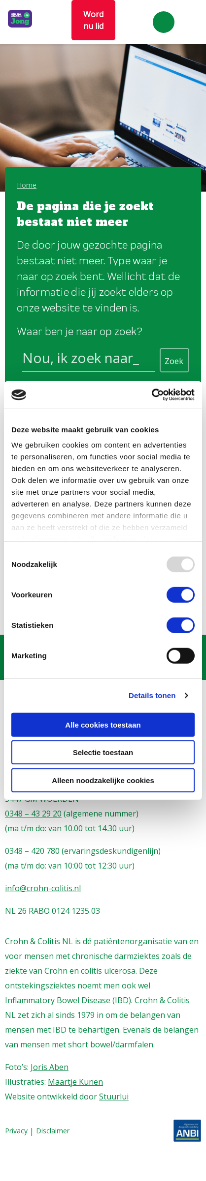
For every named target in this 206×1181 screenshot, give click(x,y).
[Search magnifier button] (174, 360)
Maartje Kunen (75, 1081)
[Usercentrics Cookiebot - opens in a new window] (151, 395)
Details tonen (152, 695)
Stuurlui (114, 1096)
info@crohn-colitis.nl (43, 888)
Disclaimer (52, 1131)
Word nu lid (93, 20)
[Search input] (88, 359)
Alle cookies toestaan (102, 724)
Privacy (16, 1131)
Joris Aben (50, 1067)
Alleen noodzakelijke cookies (103, 780)
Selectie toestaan (103, 752)
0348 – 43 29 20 (33, 813)
